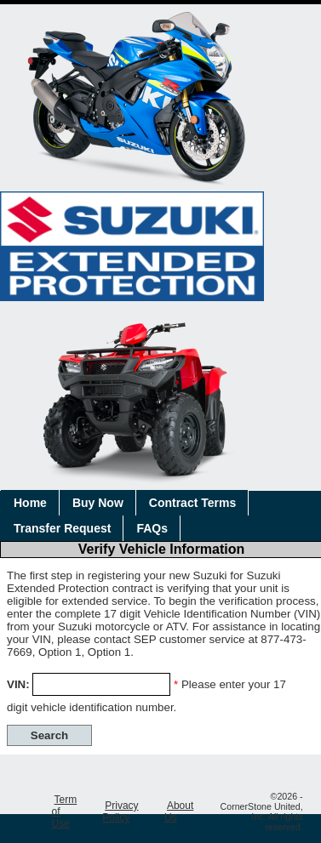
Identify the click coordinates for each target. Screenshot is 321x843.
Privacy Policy (120, 811)
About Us (178, 811)
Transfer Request (62, 528)
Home (30, 503)
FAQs (152, 528)
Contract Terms (192, 503)
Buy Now (97, 503)
